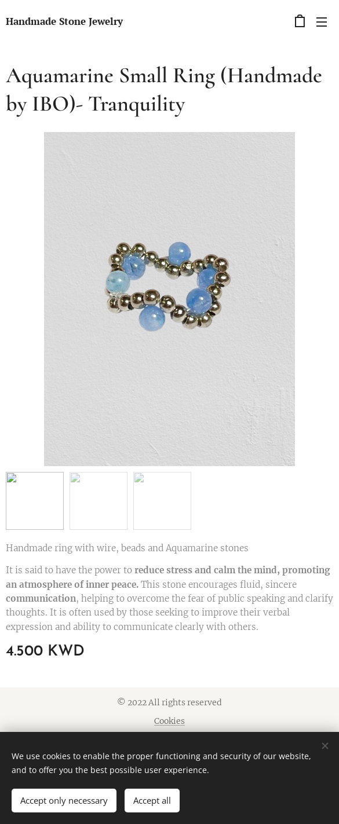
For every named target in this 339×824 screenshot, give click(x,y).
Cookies (169, 721)
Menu (321, 22)
